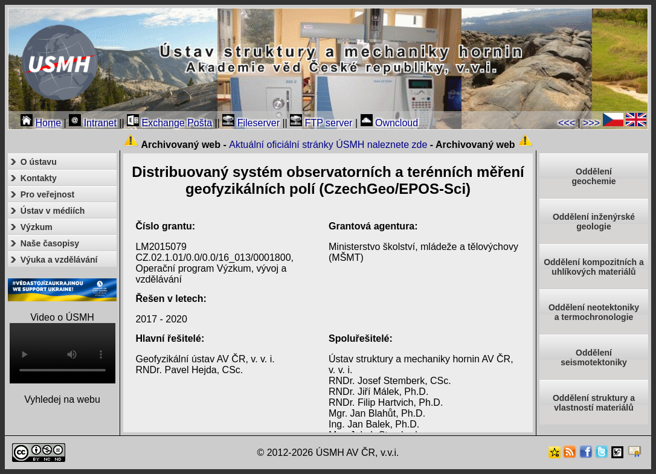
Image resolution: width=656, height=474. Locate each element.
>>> (591, 123)
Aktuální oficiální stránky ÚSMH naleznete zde (328, 144)
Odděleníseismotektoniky (594, 357)
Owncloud (390, 123)
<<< (566, 123)
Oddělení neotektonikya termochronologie (593, 312)
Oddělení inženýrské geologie (594, 221)
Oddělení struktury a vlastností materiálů (594, 402)
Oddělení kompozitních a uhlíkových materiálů (594, 267)
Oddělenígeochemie (593, 176)
